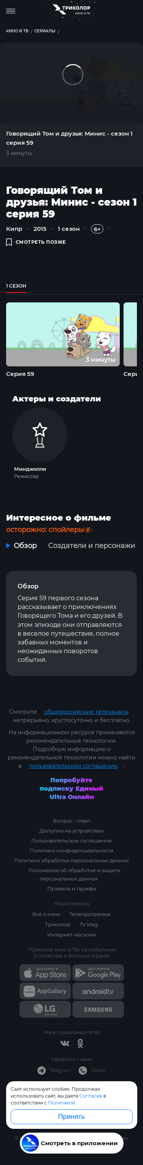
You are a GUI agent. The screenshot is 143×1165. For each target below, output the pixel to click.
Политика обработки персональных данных (71, 860)
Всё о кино (46, 914)
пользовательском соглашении (73, 765)
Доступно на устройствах (71, 831)
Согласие (90, 1096)
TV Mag (89, 924)
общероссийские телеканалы (86, 711)
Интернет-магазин (71, 935)
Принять (71, 1116)
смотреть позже (36, 242)
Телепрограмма (90, 914)
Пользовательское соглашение (71, 840)
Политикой (61, 1103)
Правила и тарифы (71, 888)
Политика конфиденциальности (71, 850)
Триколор (58, 924)
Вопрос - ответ (71, 821)
